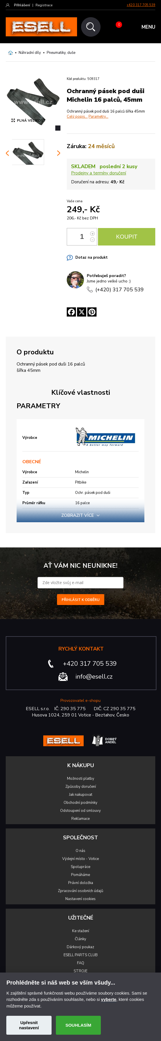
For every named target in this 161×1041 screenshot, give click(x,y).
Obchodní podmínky (80, 802)
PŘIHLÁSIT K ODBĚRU (81, 599)
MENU (148, 27)
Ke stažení (80, 931)
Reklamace (80, 818)
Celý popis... (77, 116)
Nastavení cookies (80, 898)
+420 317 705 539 (141, 5)
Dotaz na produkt (91, 257)
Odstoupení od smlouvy (80, 810)
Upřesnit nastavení (29, 1025)
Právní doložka (80, 882)
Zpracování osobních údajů (80, 890)
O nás (80, 850)
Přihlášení (22, 5)
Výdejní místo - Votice (80, 858)
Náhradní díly (30, 52)
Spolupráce (80, 866)
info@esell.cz (94, 676)
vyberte (108, 999)
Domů (10, 52)
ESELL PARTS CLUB (81, 955)
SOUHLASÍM (78, 1025)
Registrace (44, 5)
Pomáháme (80, 874)
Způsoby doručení (80, 786)
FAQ (80, 963)
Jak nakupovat (80, 794)
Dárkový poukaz (80, 947)
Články (80, 939)
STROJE (80, 971)
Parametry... (98, 116)
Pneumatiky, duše (61, 52)
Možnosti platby (80, 778)
